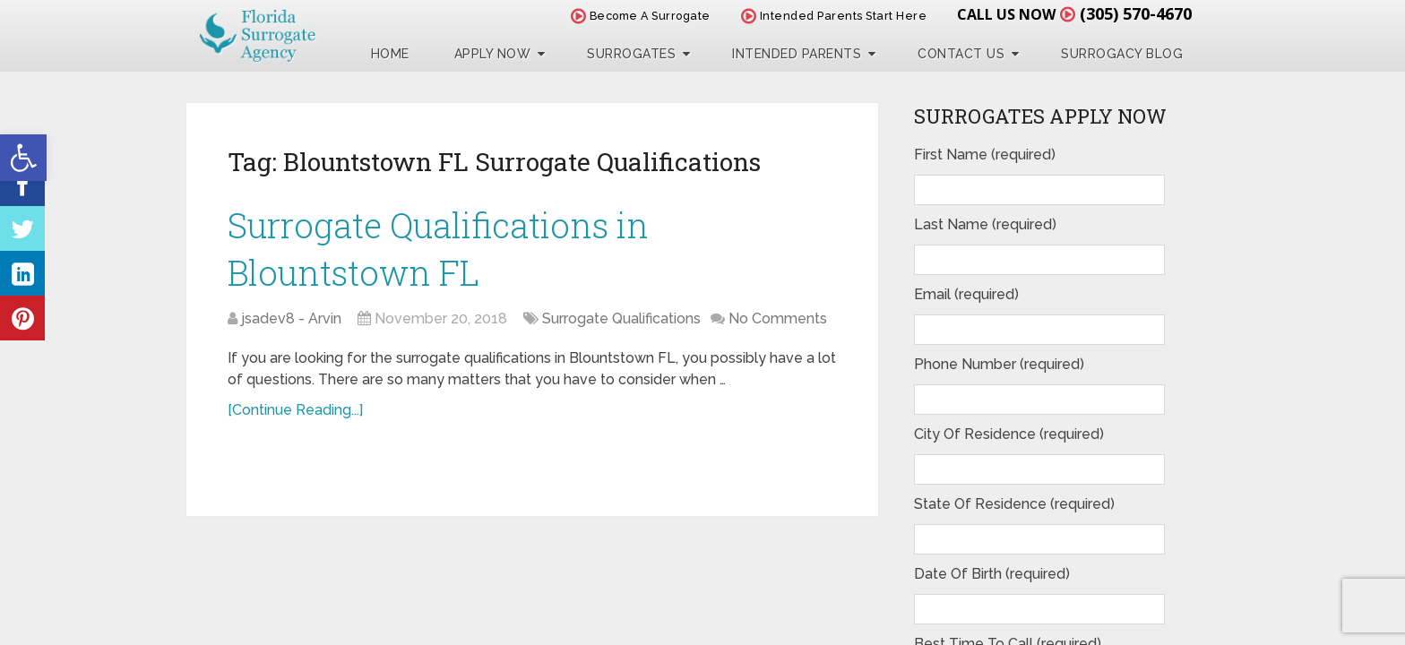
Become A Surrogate (641, 15)
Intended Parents (796, 54)
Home (390, 54)
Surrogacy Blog (1122, 54)
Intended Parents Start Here (834, 15)
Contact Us (961, 54)
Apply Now (492, 54)
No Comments (777, 318)
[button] (23, 157)
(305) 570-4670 (1136, 13)
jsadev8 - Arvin (291, 318)
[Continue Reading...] (295, 409)
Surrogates (631, 54)
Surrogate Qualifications (621, 318)
